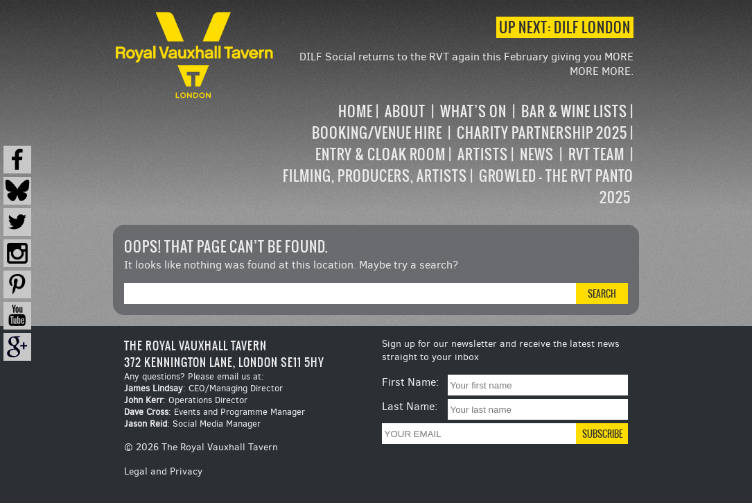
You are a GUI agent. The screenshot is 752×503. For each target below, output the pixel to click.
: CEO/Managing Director (203, 388)
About (405, 111)
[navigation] (455, 154)
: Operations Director (185, 400)
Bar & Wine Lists (574, 111)
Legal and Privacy (163, 471)
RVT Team (596, 154)
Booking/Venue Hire (377, 133)
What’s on (473, 111)
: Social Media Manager (192, 423)
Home (355, 111)
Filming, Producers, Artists (375, 176)
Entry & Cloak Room (380, 154)
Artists (482, 154)
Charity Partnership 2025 (542, 133)
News (537, 154)
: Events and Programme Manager (214, 412)
